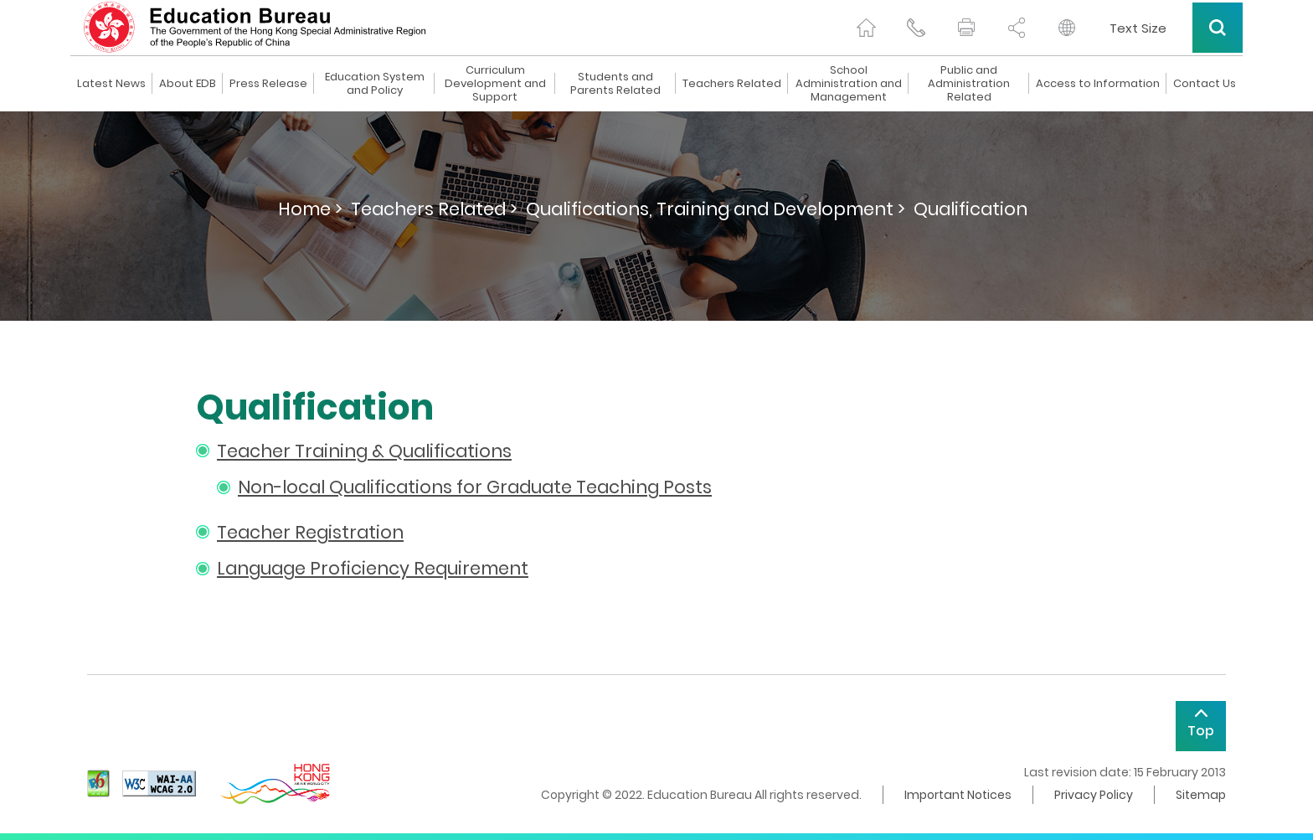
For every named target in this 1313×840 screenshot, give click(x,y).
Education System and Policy (375, 83)
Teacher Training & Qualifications (364, 451)
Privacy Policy (1093, 794)
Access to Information (1098, 83)
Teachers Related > (434, 209)
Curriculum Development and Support (495, 84)
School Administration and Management (849, 84)
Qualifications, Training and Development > (715, 209)
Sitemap (1201, 794)
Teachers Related (731, 83)
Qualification (970, 209)
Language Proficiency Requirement (372, 568)
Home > (310, 209)
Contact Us (1204, 83)
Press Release (268, 83)
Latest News (111, 83)
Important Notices (958, 794)
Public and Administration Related (969, 84)
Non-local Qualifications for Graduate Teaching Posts (475, 487)
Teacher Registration (310, 532)
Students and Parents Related (615, 83)
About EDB (187, 83)
